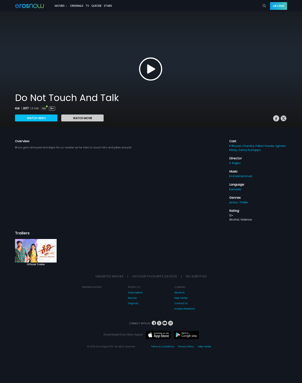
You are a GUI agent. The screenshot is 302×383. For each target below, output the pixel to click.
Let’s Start (278, 6)
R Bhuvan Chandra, (242, 146)
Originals (133, 303)
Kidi (17, 108)
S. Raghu (235, 163)
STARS (108, 6)
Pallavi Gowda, (265, 146)
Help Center (181, 298)
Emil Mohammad (240, 176)
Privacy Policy (186, 346)
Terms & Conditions (162, 346)
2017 (26, 108)
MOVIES (61, 6)
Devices (132, 298)
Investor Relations (184, 308)
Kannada (235, 189)
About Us (179, 292)
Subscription (135, 292)
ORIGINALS (76, 6)
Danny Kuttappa (250, 150)
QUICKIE (96, 6)
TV (87, 6)
